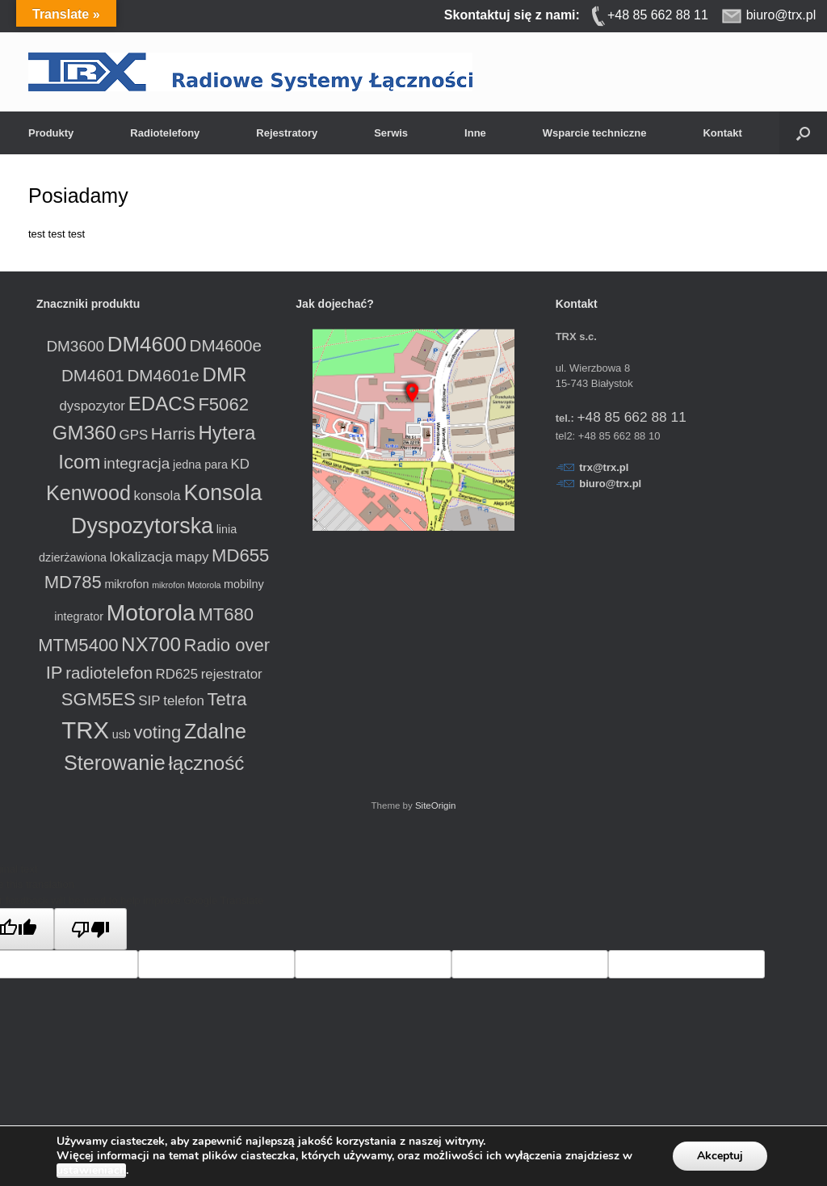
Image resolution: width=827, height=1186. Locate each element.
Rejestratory (286, 133)
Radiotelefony (164, 133)
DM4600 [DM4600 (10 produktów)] (147, 344)
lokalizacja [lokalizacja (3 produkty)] (141, 557)
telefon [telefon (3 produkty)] (183, 701)
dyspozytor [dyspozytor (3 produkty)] (92, 406)
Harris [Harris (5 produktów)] (173, 433)
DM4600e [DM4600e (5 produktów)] (226, 345)
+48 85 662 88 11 (631, 417)
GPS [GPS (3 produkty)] (134, 435)
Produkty (50, 133)
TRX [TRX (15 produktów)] (85, 730)
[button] (803, 132)
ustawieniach (91, 1170)
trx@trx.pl (603, 467)
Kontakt (722, 133)
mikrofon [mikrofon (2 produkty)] (126, 584)
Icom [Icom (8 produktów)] (79, 462)
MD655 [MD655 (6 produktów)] (240, 555)
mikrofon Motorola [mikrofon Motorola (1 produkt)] (186, 585)
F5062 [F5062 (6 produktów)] (223, 404)
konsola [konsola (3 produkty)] (157, 495)
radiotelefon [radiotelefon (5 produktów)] (109, 672)
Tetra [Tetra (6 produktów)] (226, 699)
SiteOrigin (435, 805)
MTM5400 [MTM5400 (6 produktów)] (78, 645)
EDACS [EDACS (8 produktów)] (161, 403)
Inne (475, 133)
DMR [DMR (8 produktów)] (224, 374)
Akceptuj (720, 1155)
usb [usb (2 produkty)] (121, 734)
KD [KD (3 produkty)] (240, 464)
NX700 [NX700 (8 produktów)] (151, 644)
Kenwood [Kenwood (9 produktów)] (88, 493)
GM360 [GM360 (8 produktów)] (84, 433)
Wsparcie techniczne (595, 133)
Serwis (391, 133)
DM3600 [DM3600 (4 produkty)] (75, 346)
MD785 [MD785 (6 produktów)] (73, 582)
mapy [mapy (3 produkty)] (191, 557)
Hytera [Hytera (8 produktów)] (226, 433)
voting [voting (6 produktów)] (157, 732)
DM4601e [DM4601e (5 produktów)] (163, 375)
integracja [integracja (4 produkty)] (136, 463)
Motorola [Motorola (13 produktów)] (151, 612)
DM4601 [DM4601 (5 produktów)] (92, 375)
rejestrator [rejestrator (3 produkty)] (231, 674)
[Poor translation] (90, 929)
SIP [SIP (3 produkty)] (149, 701)
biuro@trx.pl (610, 483)
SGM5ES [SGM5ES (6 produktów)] (98, 699)
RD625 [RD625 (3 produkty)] (177, 674)
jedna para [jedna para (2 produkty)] (200, 464)
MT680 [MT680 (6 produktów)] (226, 614)
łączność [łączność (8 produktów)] (207, 763)
